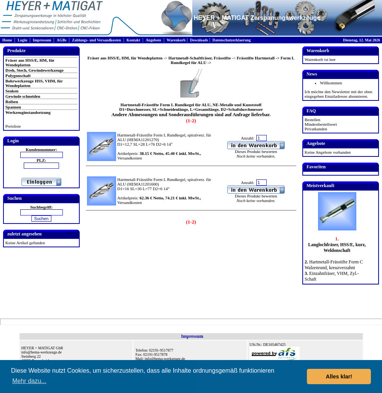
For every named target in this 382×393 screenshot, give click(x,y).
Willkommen (331, 83)
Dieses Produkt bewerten (256, 151)
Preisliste (13, 126)
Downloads (199, 40)
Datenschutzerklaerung (231, 40)
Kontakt (133, 40)
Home (7, 40)
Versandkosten (129, 158)
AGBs (62, 40)
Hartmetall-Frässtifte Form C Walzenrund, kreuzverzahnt (334, 264)
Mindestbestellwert (321, 124)
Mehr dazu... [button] (29, 381)
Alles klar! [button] (339, 376)
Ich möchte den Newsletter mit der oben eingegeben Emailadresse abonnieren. (338, 94)
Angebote (153, 40)
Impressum (42, 40)
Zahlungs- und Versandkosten (96, 40)
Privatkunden (316, 129)
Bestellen (312, 119)
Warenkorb (176, 40)
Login (22, 40)
